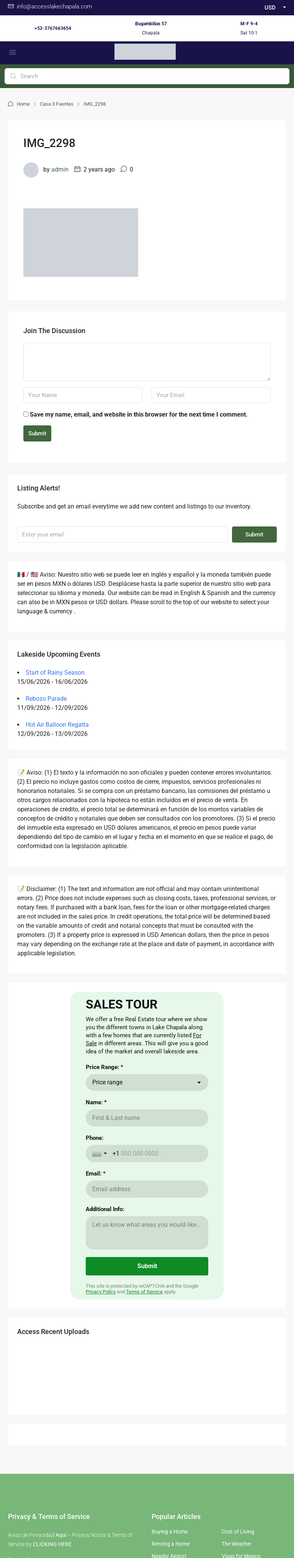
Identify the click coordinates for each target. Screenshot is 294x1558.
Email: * (96, 1288)
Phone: (94, 1252)
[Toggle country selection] (100, 1268)
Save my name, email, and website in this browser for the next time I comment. (139, 414)
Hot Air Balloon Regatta (57, 724)
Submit (37, 433)
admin (60, 169)
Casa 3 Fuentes (57, 104)
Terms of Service (144, 1406)
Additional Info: (105, 1324)
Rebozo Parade (46, 698)
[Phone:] (157, 1268)
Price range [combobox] (107, 1197)
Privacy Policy (101, 1406)
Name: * (96, 1217)
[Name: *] (147, 1233)
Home (23, 104)
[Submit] (147, 1381)
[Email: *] (147, 1304)
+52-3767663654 (52, 28)
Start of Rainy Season (55, 672)
